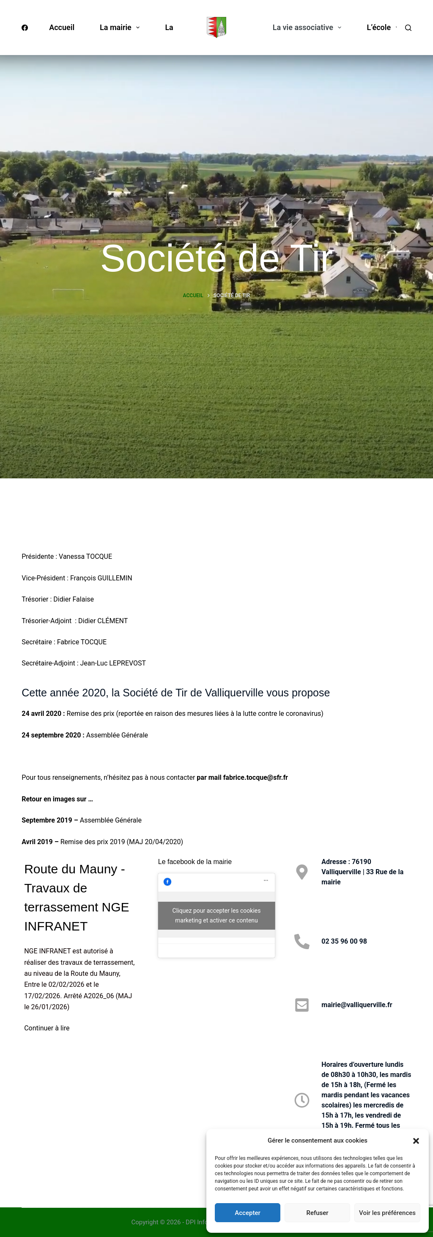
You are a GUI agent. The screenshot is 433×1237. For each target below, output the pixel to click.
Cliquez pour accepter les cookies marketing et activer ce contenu (217, 915)
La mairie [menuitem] (121, 27)
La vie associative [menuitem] (309, 27)
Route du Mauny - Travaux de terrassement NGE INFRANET (76, 897)
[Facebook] (25, 28)
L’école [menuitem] (384, 27)
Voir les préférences (387, 1213)
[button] (416, 1141)
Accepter (247, 1213)
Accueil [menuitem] (61, 27)
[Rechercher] (408, 28)
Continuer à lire (46, 1028)
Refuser (317, 1213)
